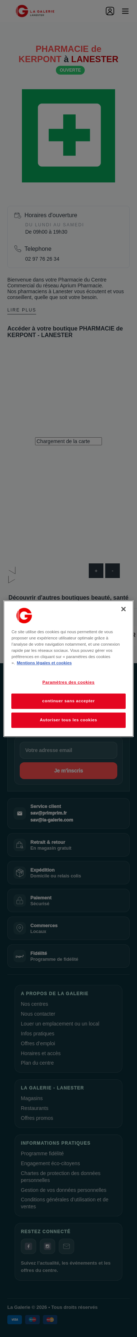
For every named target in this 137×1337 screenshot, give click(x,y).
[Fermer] (123, 609)
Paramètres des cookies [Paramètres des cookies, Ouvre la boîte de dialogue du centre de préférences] (68, 682)
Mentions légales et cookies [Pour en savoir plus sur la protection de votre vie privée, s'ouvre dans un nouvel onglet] (44, 663)
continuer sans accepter (68, 701)
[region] (68, 668)
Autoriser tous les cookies (68, 720)
